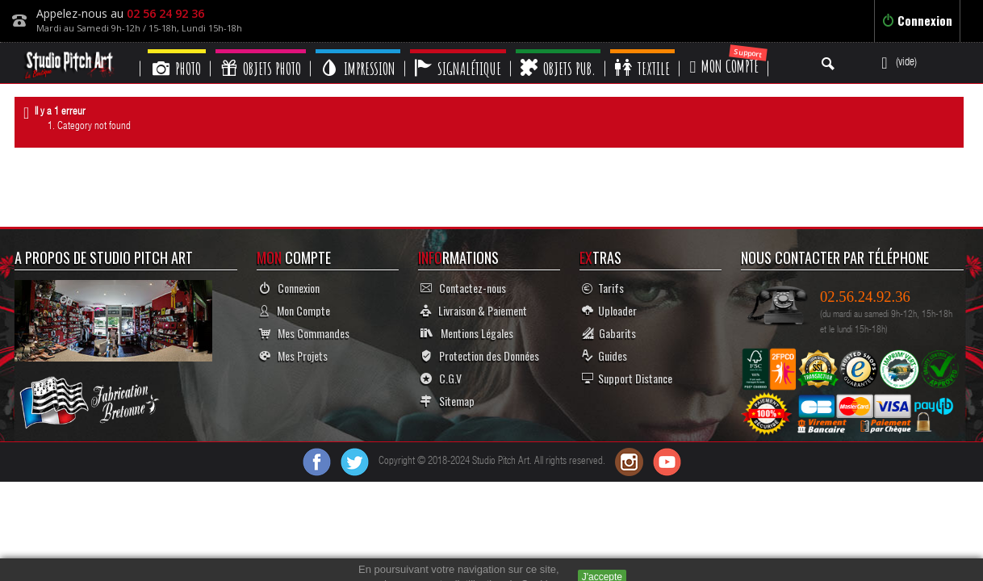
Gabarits (609, 332)
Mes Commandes (304, 332)
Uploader (609, 310)
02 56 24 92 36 (165, 13)
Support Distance (627, 378)
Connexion (917, 20)
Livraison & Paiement (473, 310)
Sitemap (447, 400)
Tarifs (603, 287)
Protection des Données (479, 355)
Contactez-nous (463, 287)
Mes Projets (293, 355)
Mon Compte (294, 310)
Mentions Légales (466, 332)
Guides (604, 355)
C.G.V (441, 378)
